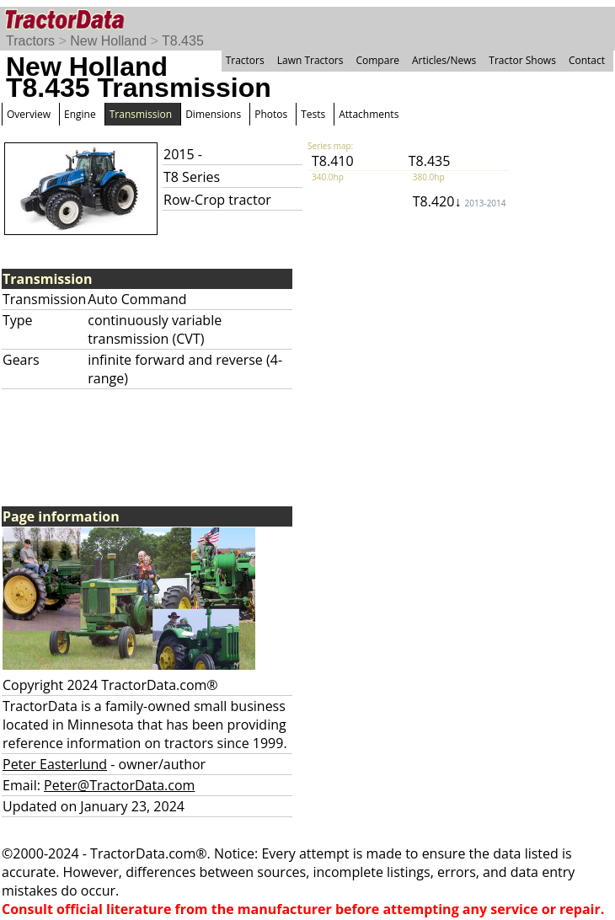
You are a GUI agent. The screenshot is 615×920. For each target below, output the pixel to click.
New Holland (108, 41)
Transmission (141, 114)
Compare (377, 60)
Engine (80, 114)
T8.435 (183, 41)
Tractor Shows (522, 60)
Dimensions (213, 114)
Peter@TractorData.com (119, 785)
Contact (587, 60)
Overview (29, 114)
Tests (313, 114)
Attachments (368, 114)
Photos (270, 114)
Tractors (30, 41)
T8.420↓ (459, 201)
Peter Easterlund (55, 764)
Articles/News (444, 60)
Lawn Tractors (310, 60)
